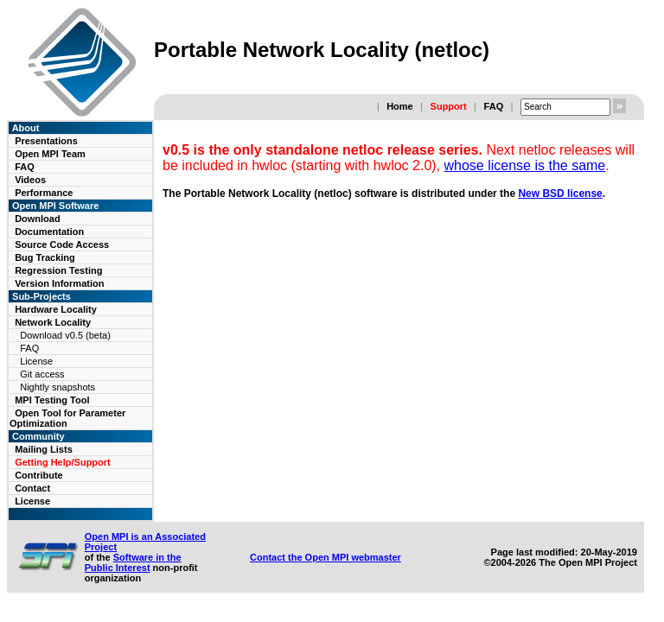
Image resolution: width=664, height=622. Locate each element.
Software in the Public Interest (133, 562)
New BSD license (560, 193)
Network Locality (53, 322)
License (36, 361)
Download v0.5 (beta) (65, 335)
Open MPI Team (50, 154)
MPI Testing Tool (52, 400)
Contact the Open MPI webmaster (325, 557)
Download (38, 218)
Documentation (49, 231)
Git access (42, 374)
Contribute (39, 475)
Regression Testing (58, 270)
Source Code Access (62, 244)
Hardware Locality (56, 309)
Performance (44, 192)
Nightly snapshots (57, 387)
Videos (30, 180)
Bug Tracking (45, 257)
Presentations (46, 141)
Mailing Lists (44, 449)
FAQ (494, 106)
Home (399, 106)
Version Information (59, 283)
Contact (32, 488)
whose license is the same (525, 165)
